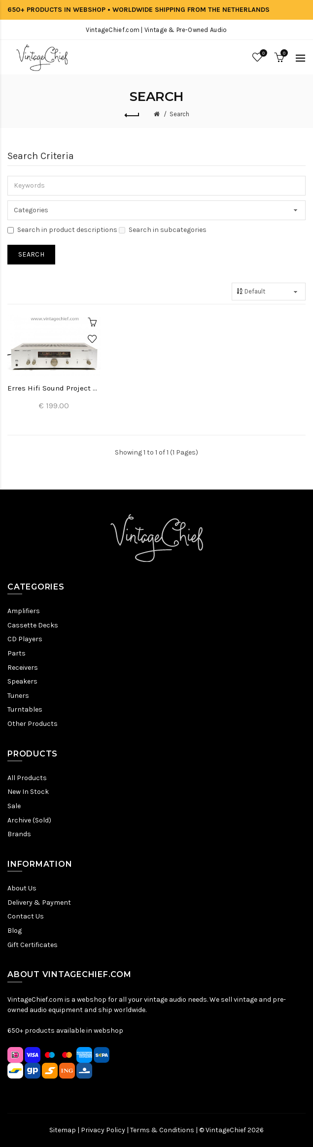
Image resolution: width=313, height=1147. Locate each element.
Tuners (18, 695)
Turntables (24, 709)
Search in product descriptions (62, 230)
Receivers (22, 667)
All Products (27, 778)
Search (179, 114)
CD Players (24, 639)
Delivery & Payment (39, 902)
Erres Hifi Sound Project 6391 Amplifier (54, 388)
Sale (14, 806)
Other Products (32, 724)
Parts (16, 653)
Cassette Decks (32, 625)
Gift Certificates (32, 945)
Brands (19, 834)
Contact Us (25, 916)
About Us (21, 888)
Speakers (22, 681)
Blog (14, 930)
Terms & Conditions (162, 1130)
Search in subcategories (163, 230)
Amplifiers (23, 611)
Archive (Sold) (29, 820)
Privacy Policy (103, 1130)
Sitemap (62, 1130)
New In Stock (28, 791)
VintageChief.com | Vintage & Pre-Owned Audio (156, 29)
